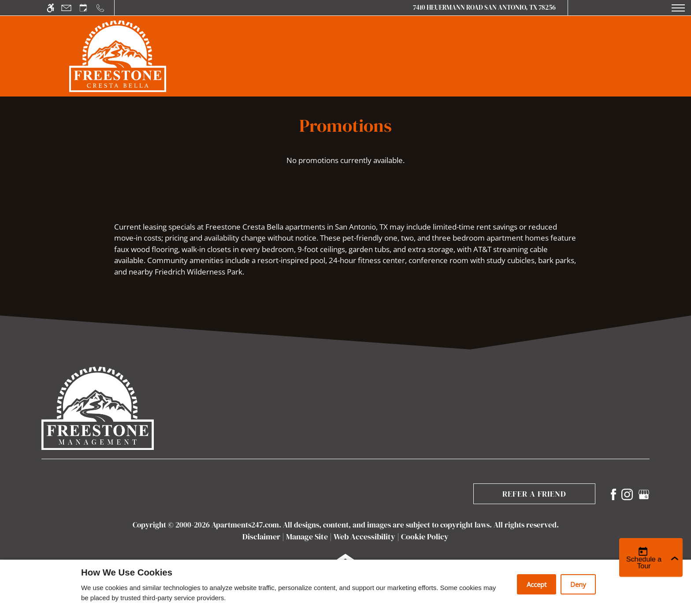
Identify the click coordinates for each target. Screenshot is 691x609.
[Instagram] (627, 493)
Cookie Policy (425, 536)
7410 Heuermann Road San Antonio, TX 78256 (484, 7)
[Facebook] (613, 493)
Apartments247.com (245, 525)
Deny (578, 584)
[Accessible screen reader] (50, 7)
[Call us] (100, 7)
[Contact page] (66, 7)
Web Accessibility (364, 536)
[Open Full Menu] (678, 7)
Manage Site (307, 536)
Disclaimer (261, 536)
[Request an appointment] (83, 7)
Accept (536, 584)
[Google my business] (644, 493)
